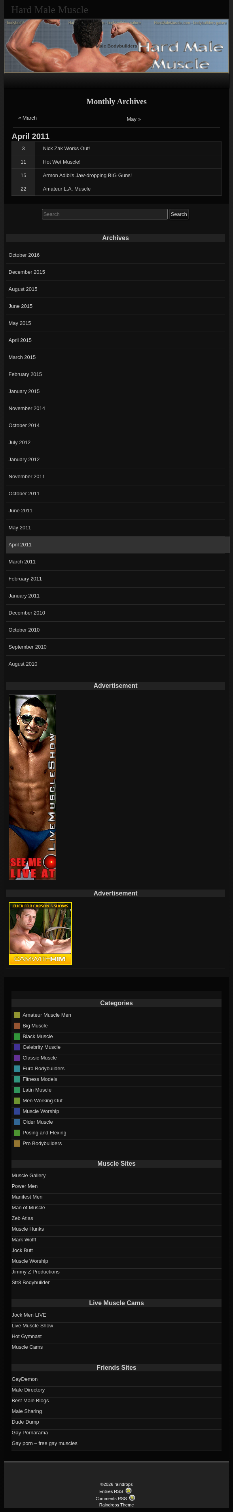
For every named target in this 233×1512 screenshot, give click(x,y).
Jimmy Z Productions (35, 1272)
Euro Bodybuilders (43, 1068)
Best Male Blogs (30, 1400)
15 (23, 175)
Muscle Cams (27, 1347)
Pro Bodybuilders (42, 1143)
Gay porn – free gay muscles (44, 1443)
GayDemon (24, 1379)
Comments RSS (111, 1498)
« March (27, 118)
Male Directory (28, 1390)
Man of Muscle (28, 1207)
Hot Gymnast (26, 1336)
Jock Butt (21, 1250)
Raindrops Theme (116, 1504)
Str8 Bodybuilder (30, 1282)
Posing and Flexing (44, 1132)
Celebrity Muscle (42, 1047)
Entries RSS (111, 1491)
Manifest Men (26, 1197)
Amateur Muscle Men (47, 1015)
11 (23, 162)
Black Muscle (38, 1036)
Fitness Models (40, 1079)
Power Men (24, 1186)
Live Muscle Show (32, 1326)
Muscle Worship (41, 1111)
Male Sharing (26, 1411)
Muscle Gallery (28, 1175)
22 (23, 189)
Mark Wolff (23, 1240)
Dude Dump (25, 1422)
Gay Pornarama (29, 1433)
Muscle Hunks (27, 1229)
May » (134, 119)
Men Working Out (43, 1100)
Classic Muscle (40, 1057)
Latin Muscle (37, 1089)
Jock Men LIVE (28, 1315)
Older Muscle (38, 1121)
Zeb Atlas (22, 1218)
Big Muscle (35, 1025)
